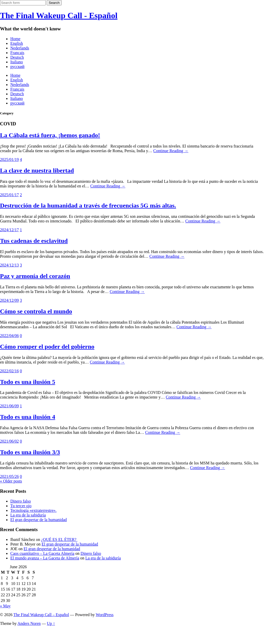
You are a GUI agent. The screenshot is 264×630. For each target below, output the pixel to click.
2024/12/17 (9, 230)
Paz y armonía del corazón (35, 276)
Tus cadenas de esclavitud (34, 240)
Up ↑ (51, 623)
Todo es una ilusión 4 (27, 416)
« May (5, 606)
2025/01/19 (9, 159)
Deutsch (17, 57)
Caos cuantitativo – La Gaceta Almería (42, 553)
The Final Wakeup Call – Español (41, 614)
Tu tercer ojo (20, 506)
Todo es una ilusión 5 (27, 381)
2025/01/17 (9, 195)
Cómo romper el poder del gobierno (47, 346)
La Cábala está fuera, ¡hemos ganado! (50, 135)
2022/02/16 (9, 371)
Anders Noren (29, 623)
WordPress (104, 614)
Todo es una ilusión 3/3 (30, 452)
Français (17, 52)
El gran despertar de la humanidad (38, 519)
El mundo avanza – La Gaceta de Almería (44, 558)
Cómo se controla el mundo (36, 311)
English (16, 43)
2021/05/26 (9, 476)
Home (15, 39)
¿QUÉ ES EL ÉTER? (59, 539)
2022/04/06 (9, 335)
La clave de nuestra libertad (37, 170)
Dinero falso (20, 501)
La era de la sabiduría (28, 515)
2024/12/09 (9, 300)
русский (17, 66)
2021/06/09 (9, 406)
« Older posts (11, 481)
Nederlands (19, 48)
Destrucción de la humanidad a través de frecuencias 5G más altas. (88, 205)
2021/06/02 (9, 441)
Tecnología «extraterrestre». (33, 510)
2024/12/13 (9, 265)
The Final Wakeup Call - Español (59, 15)
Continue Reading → (170, 151)
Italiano (16, 62)
